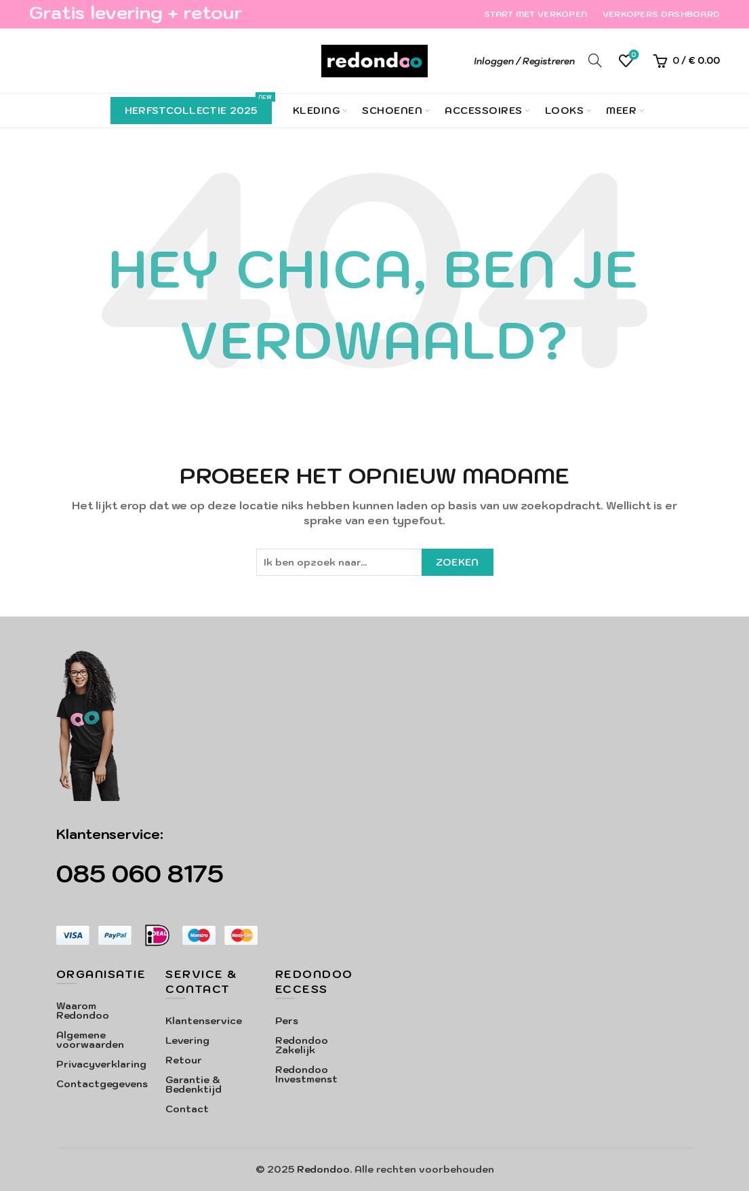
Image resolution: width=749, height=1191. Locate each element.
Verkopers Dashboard (662, 14)
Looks (564, 110)
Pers (286, 1021)
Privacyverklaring (101, 1064)
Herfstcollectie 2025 (198, 107)
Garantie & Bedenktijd (193, 1084)
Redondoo (323, 1169)
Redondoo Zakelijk (301, 1045)
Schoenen (392, 110)
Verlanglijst (632, 55)
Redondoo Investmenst (306, 1074)
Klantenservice (203, 1021)
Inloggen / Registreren (524, 61)
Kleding (316, 110)
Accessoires (484, 110)
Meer (621, 110)
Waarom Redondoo (82, 1010)
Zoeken (457, 562)
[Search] (595, 60)
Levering (187, 1040)
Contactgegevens (102, 1084)
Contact (187, 1109)
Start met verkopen (535, 14)
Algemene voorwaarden (90, 1040)
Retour (183, 1060)
